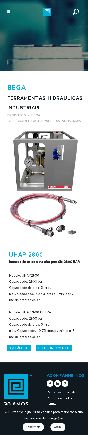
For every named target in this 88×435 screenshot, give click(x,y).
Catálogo (19, 348)
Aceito (58, 427)
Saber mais (33, 427)
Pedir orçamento (53, 348)
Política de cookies (60, 398)
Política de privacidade (63, 391)
